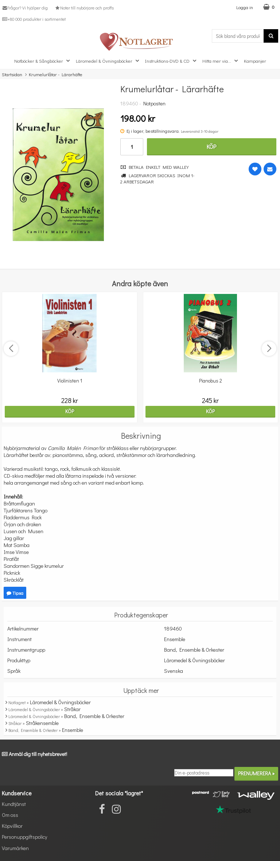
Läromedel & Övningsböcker (108, 61)
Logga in (244, 7)
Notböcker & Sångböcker (42, 61)
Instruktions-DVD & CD (171, 61)
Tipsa (15, 593)
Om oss (10, 814)
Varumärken (15, 848)
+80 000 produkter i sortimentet (34, 19)
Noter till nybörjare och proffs (83, 8)
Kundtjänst (14, 803)
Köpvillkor (12, 825)
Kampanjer (255, 61)
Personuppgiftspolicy (24, 836)
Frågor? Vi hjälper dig (25, 8)
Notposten (154, 103)
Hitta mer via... (221, 61)
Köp (211, 146)
